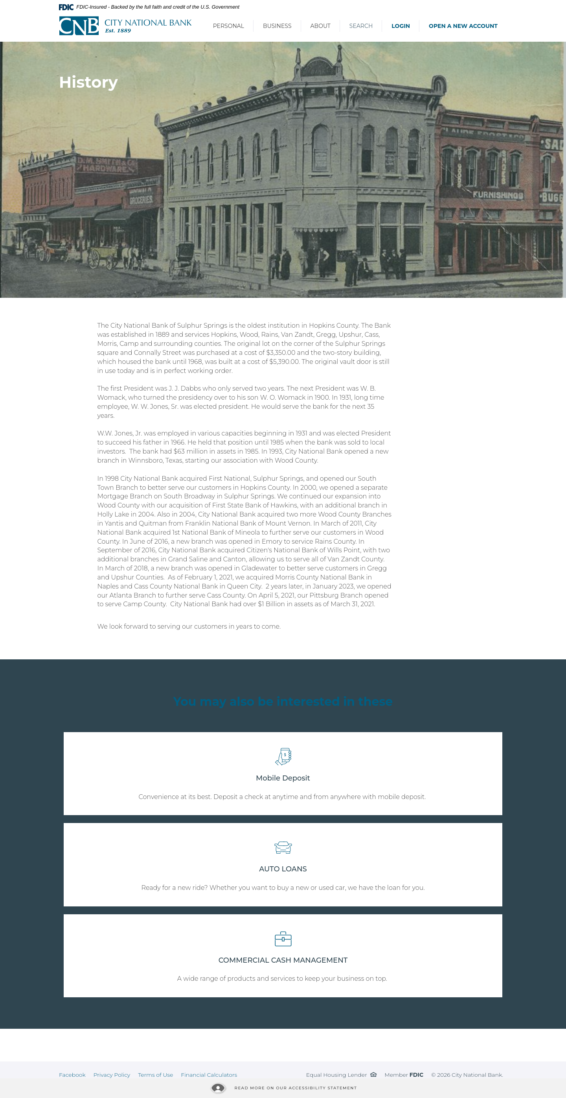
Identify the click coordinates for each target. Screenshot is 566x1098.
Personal (228, 26)
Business (277, 26)
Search (361, 26)
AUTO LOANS (283, 869)
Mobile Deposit (283, 778)
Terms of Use (155, 1074)
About (321, 26)
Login (400, 26)
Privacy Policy (112, 1074)
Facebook (72, 1074)
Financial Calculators (209, 1074)
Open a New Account (463, 26)
